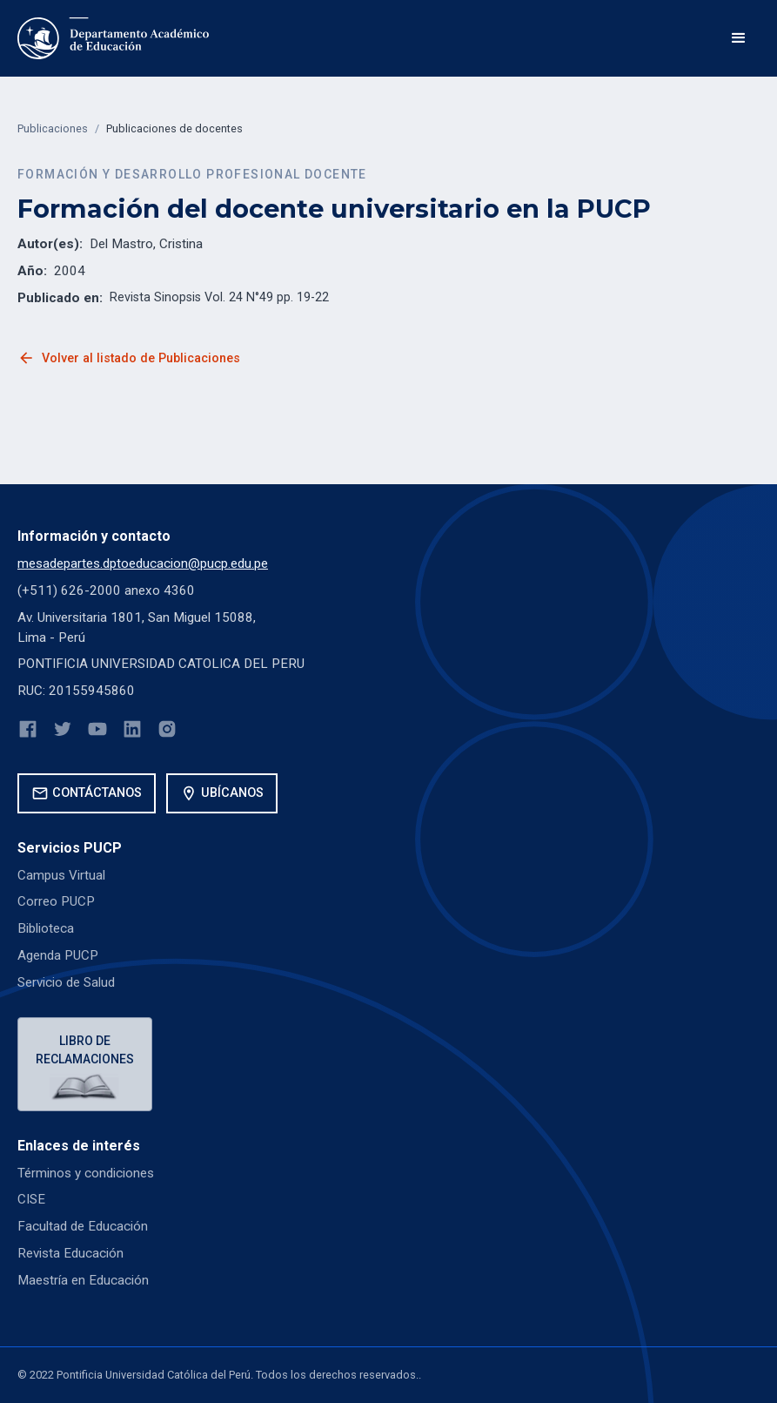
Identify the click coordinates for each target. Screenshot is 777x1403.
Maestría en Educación (83, 1280)
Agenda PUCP (57, 955)
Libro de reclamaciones (85, 1050)
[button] (739, 38)
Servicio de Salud (66, 982)
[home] (113, 38)
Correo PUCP (56, 901)
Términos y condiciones (85, 1173)
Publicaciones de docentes (174, 128)
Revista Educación (70, 1253)
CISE (31, 1199)
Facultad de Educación (82, 1226)
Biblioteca (45, 928)
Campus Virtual (61, 875)
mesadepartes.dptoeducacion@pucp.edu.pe (142, 563)
